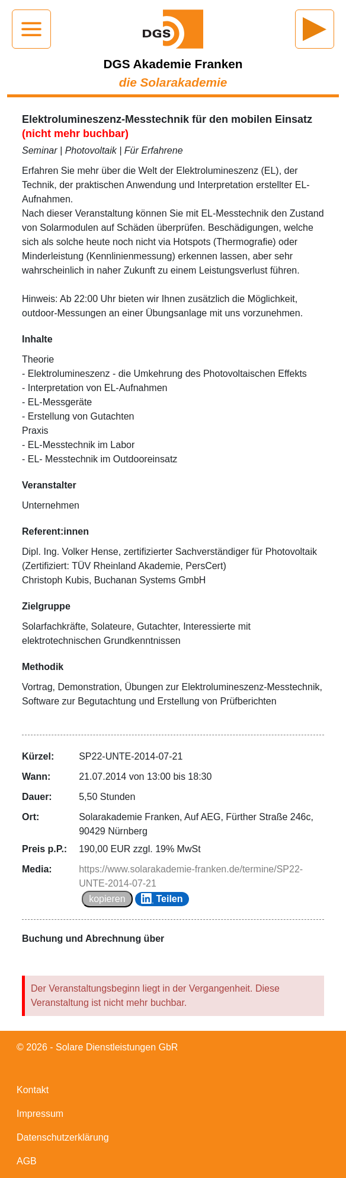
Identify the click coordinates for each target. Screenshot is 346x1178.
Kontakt (33, 1090)
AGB (27, 1161)
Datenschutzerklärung (63, 1137)
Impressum (40, 1114)
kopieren (107, 899)
